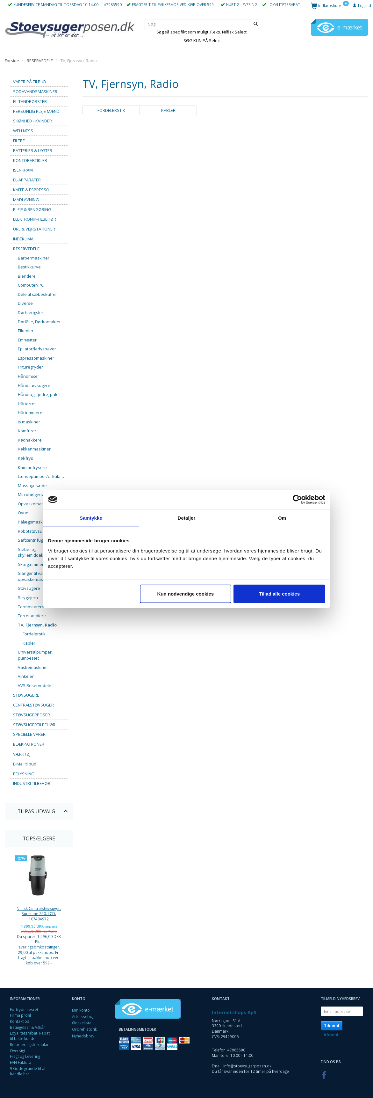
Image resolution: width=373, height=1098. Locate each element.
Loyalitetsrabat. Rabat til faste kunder (30, 1035)
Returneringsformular (29, 1044)
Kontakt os (19, 1021)
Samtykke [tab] (91, 518)
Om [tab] (282, 518)
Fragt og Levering (25, 1056)
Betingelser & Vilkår (27, 1027)
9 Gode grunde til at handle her (28, 1071)
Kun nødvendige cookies (185, 593)
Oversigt (17, 1050)
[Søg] (256, 24)
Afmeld (331, 1034)
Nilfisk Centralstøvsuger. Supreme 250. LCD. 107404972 (39, 913)
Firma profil (20, 1015)
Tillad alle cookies (279, 593)
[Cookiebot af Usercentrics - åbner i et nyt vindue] (297, 499)
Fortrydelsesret (24, 1009)
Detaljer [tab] (187, 518)
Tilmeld (331, 1025)
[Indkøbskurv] (330, 5)
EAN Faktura (20, 1062)
